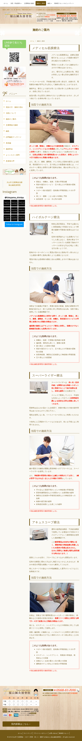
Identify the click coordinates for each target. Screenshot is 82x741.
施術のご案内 (41, 3)
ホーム (6, 3)
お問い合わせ (53, 733)
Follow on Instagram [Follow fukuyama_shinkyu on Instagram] (14, 224)
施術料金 (9, 149)
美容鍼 (8, 143)
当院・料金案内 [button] (16, 3)
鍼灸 (7, 131)
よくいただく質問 (13, 155)
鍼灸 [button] (50, 3)
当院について (11, 113)
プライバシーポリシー (41, 733)
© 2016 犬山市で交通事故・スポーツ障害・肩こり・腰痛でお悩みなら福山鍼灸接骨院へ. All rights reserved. (41, 737)
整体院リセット (64, 733)
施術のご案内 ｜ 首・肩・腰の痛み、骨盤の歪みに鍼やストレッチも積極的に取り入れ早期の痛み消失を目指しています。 (35, 9)
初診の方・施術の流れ (14, 107)
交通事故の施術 (29, 3)
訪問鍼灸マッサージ (13, 137)
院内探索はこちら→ (21, 723)
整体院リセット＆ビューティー (64, 3)
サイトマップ (28, 733)
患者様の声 (10, 161)
